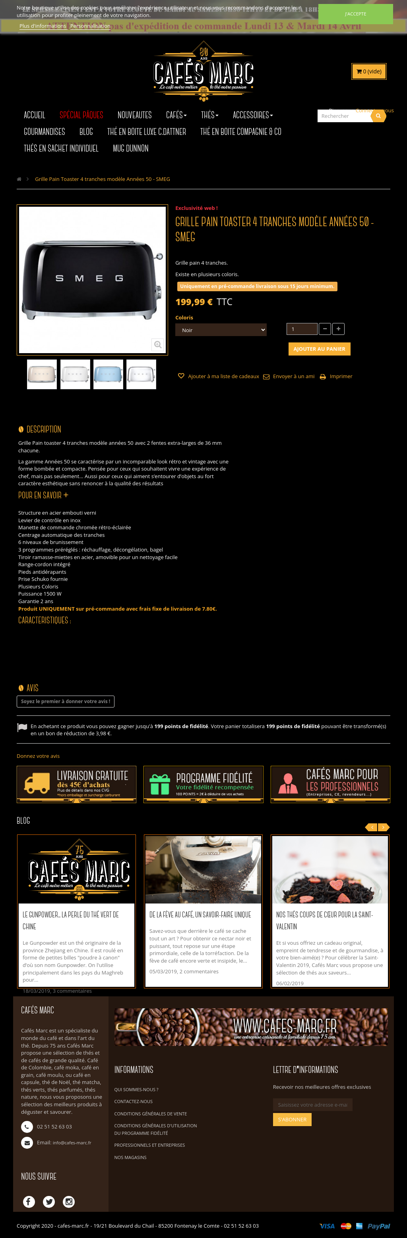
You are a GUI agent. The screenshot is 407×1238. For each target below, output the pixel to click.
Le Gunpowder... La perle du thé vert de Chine (71, 921)
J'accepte (355, 14)
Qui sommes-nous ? (136, 1089)
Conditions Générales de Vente (150, 1114)
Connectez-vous (375, 110)
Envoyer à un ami (293, 376)
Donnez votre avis (38, 755)
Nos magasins (130, 1157)
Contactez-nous (133, 1101)
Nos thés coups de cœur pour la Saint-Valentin (324, 921)
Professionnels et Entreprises (149, 1145)
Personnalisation (90, 25)
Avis (33, 689)
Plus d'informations (43, 25)
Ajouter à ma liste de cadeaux (223, 376)
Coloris (184, 317)
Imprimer (341, 376)
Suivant (165, 379)
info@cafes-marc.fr (72, 1143)
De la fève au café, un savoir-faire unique (200, 915)
